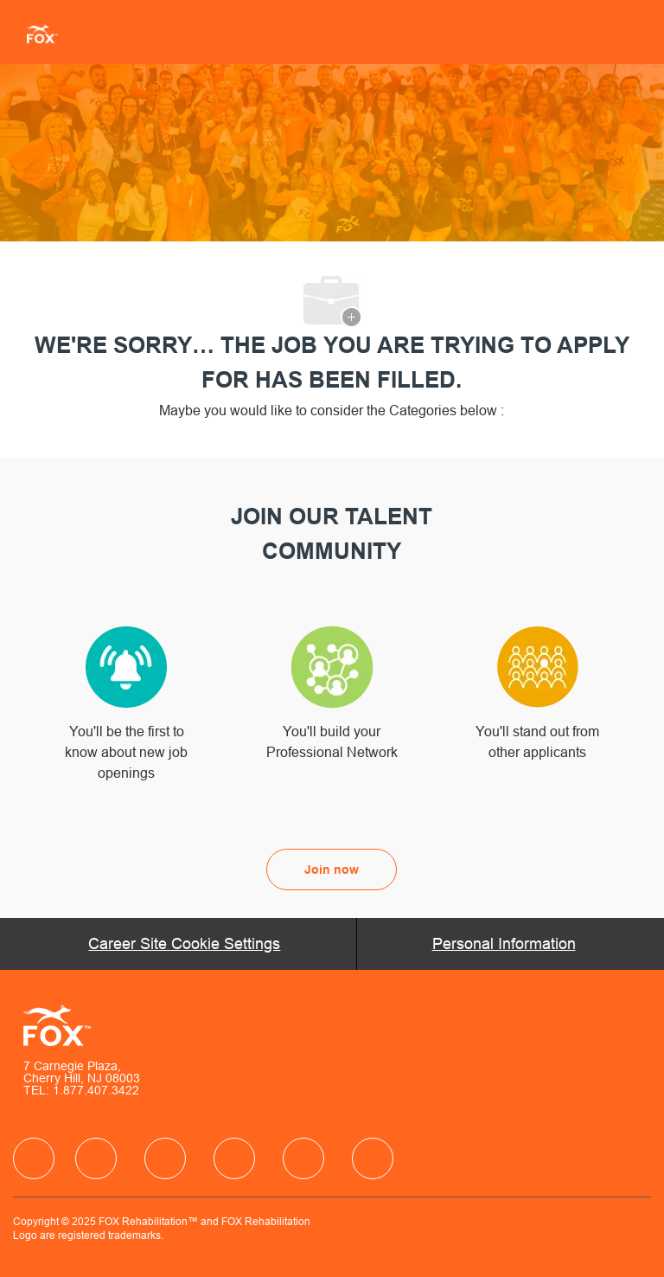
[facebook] (33, 1158)
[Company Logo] (35, 33)
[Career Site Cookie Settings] (184, 944)
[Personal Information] (504, 944)
